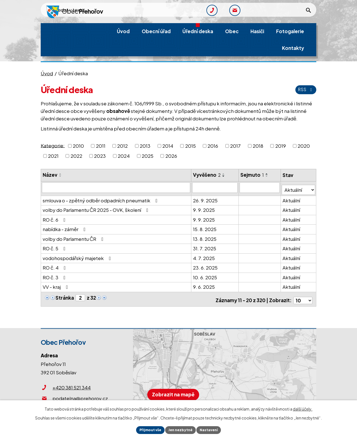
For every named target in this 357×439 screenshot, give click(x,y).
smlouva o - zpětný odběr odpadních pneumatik (101, 198)
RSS (304, 89)
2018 (258, 146)
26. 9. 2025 (205, 198)
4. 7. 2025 (204, 256)
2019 (280, 146)
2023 (100, 156)
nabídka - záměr (65, 227)
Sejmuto (252, 175)
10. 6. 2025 (205, 275)
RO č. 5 (55, 246)
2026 (171, 156)
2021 (53, 156)
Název (50, 175)
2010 (78, 146)
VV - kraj (56, 285)
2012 (122, 146)
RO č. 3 (55, 275)
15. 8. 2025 (205, 227)
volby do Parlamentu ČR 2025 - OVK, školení (96, 208)
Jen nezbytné (180, 429)
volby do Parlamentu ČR (74, 236)
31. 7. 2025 (204, 246)
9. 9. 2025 (204, 208)
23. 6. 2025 (205, 265)
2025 (147, 156)
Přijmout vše (146, 429)
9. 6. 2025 (204, 285)
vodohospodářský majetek (78, 256)
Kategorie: (53, 145)
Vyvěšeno (207, 175)
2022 (76, 156)
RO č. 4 (55, 265)
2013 (145, 146)
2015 (190, 146)
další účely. (302, 407)
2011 (100, 146)
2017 (235, 146)
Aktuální (291, 198)
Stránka (65, 295)
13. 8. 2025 (205, 236)
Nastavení (213, 429)
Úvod (47, 73)
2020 (304, 146)
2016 (213, 146)
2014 (167, 146)
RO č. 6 (55, 217)
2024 (124, 156)
